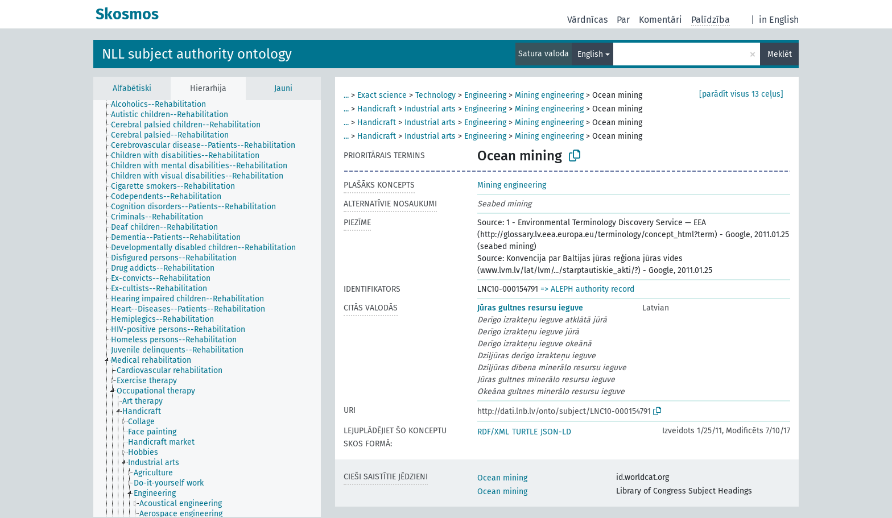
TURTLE (525, 432)
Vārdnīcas (587, 19)
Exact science (382, 95)
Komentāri (660, 19)
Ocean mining (502, 478)
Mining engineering (549, 95)
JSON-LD (555, 432)
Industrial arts (430, 109)
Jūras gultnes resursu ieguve (530, 308)
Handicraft (376, 109)
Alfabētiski (132, 88)
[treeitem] (163, 105)
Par (623, 19)
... (346, 95)
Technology (435, 95)
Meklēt (779, 54)
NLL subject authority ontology (197, 54)
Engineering (485, 95)
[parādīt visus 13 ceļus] (741, 94)
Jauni (283, 88)
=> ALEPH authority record (587, 289)
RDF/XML (493, 432)
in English (779, 19)
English (590, 54)
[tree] (207, 308)
